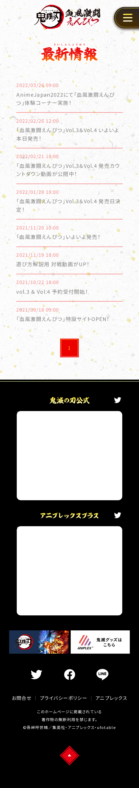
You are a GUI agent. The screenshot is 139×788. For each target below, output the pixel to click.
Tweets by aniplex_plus (45, 528)
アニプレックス (111, 697)
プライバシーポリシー (63, 697)
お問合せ (21, 697)
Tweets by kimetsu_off (44, 413)
